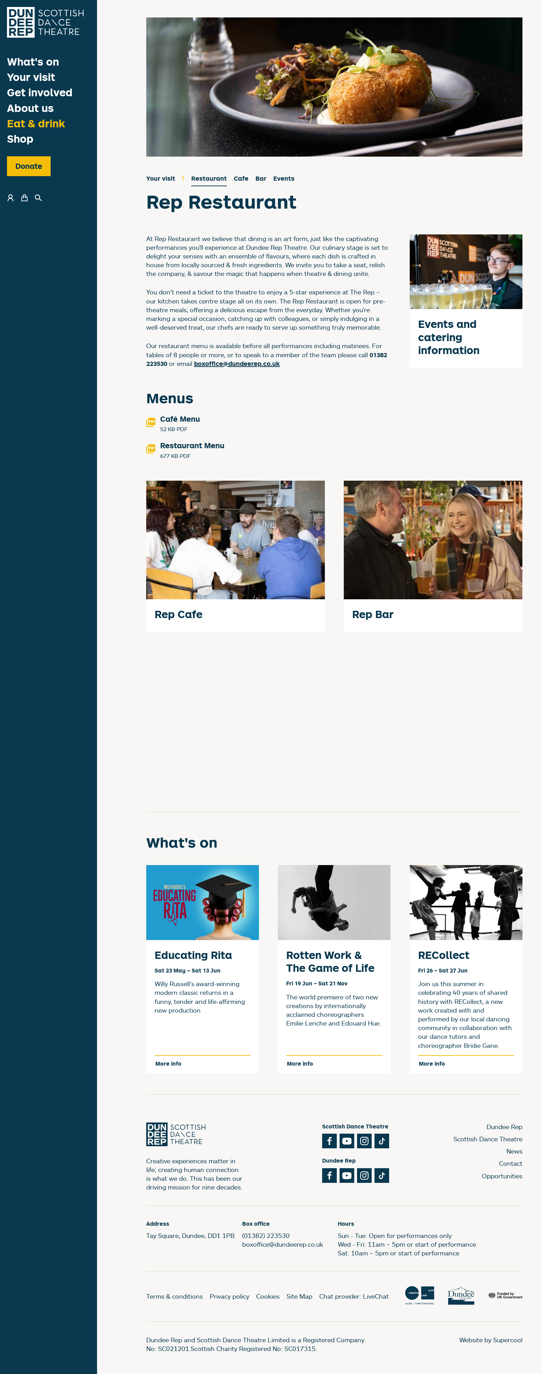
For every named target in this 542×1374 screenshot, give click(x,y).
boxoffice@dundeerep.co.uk (282, 1244)
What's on (33, 61)
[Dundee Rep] (45, 22)
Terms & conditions (174, 1296)
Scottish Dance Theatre (487, 1139)
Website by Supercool (490, 1340)
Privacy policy (229, 1296)
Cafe (241, 178)
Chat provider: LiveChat (354, 1296)
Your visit (31, 76)
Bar (260, 178)
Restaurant (209, 178)
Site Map (299, 1296)
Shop (20, 138)
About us (30, 108)
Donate (28, 166)
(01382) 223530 (266, 1235)
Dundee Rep (504, 1127)
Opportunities (502, 1176)
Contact (510, 1163)
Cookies (268, 1296)
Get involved (40, 92)
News (514, 1151)
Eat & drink (36, 123)
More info (168, 1063)
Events (284, 178)
